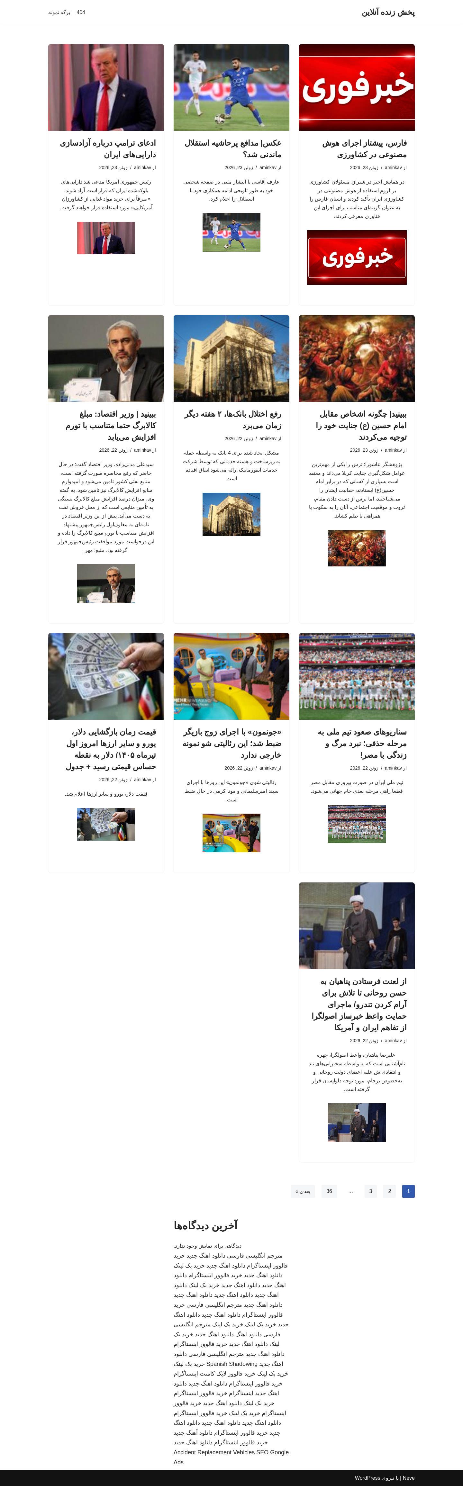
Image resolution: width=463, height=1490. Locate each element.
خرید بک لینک (189, 1269)
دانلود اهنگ (248, 1338)
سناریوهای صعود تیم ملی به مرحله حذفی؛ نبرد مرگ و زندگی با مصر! (362, 746)
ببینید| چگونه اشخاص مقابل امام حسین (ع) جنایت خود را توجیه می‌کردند (361, 426)
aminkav (393, 167)
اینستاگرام (241, 1397)
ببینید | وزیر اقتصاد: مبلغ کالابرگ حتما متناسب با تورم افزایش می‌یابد (111, 426)
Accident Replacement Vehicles (214, 1456)
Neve (409, 1482)
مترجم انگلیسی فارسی (255, 1259)
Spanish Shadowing (232, 1368)
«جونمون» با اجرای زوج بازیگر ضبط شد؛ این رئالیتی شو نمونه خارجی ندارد (231, 746)
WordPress (367, 1482)
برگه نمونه (59, 12)
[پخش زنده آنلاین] (388, 12)
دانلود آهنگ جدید (193, 1436)
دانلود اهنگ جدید (205, 1259)
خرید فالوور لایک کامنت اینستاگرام (215, 1377)
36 (329, 1195)
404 (81, 12)
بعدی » (302, 1195)
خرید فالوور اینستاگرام (215, 1279)
